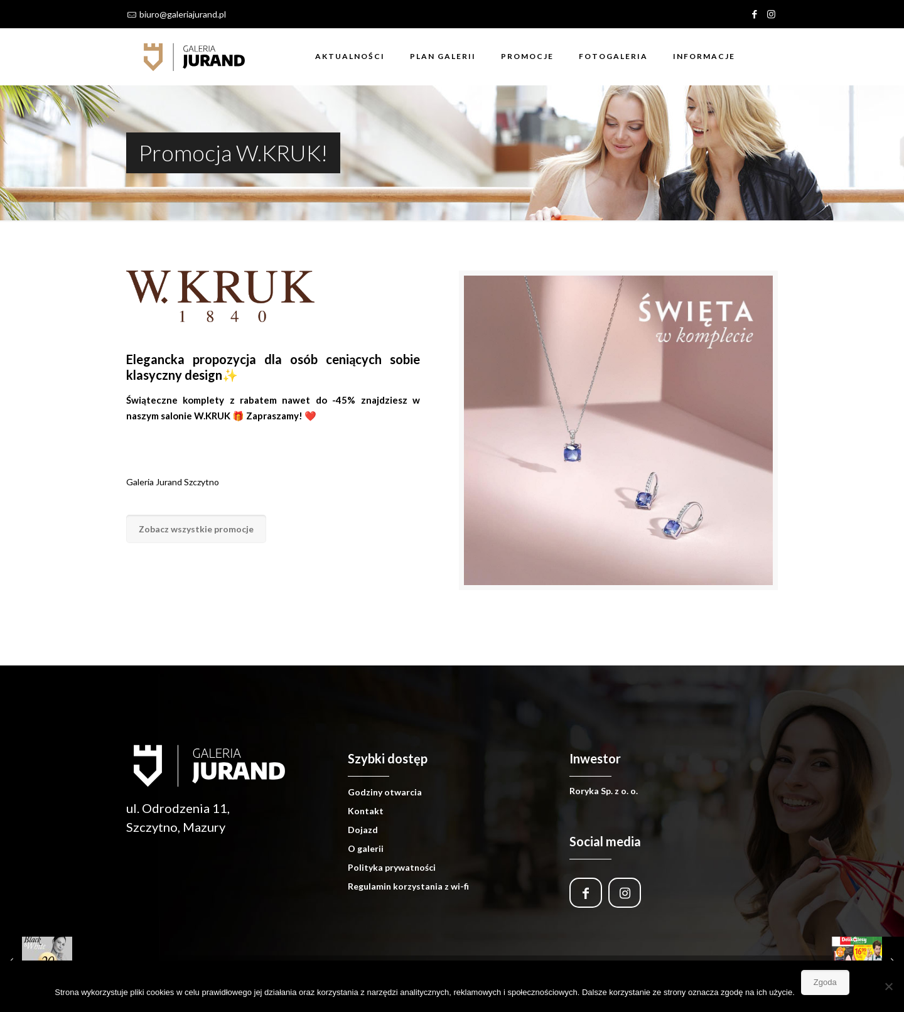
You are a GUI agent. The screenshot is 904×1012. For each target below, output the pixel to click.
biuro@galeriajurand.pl (182, 14)
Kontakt (366, 810)
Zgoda (825, 982)
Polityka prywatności (392, 867)
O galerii (366, 848)
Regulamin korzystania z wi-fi (408, 886)
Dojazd (363, 829)
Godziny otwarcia (385, 792)
